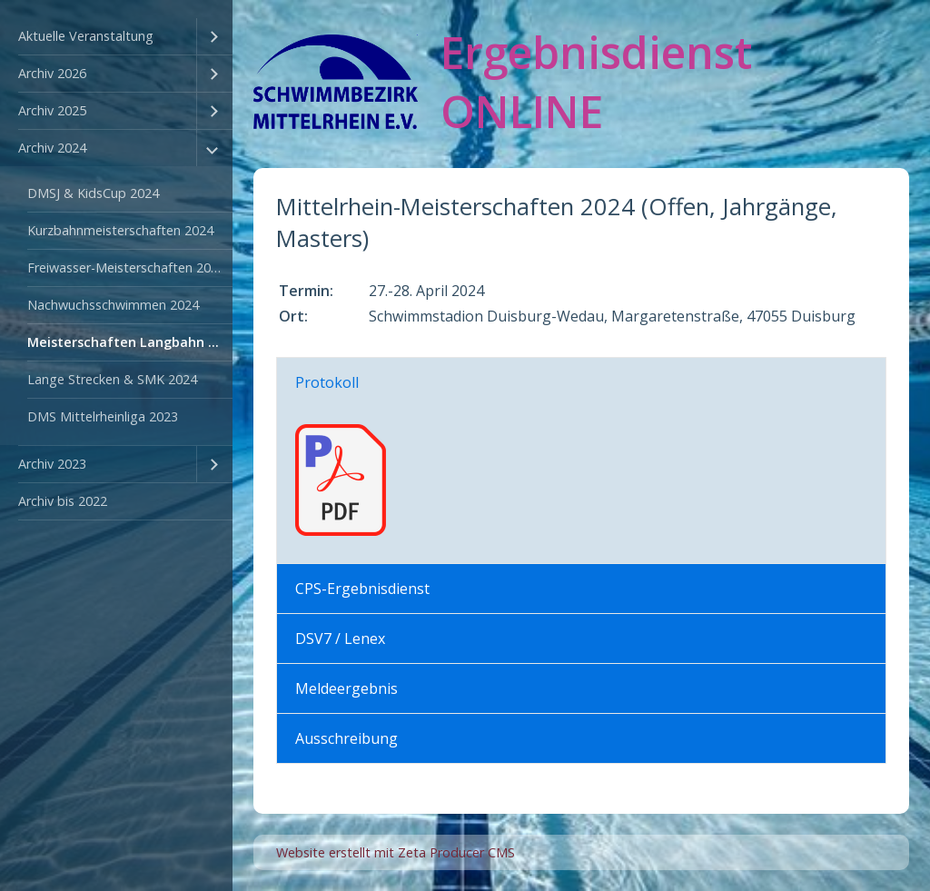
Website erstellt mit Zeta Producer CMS (395, 852)
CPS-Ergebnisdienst (362, 589)
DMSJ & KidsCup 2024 (93, 193)
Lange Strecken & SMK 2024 (112, 379)
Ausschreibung (346, 738)
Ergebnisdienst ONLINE (596, 82)
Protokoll (327, 382)
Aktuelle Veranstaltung (85, 36)
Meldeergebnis (346, 688)
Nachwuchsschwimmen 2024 (113, 304)
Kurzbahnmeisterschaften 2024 (120, 230)
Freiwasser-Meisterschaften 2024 (126, 267)
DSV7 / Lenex (340, 638)
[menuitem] (116, 36)
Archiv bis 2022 (62, 501)
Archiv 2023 (52, 463)
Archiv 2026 (52, 73)
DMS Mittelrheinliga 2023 (102, 416)
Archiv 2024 (52, 147)
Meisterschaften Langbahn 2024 (129, 342)
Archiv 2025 (52, 110)
